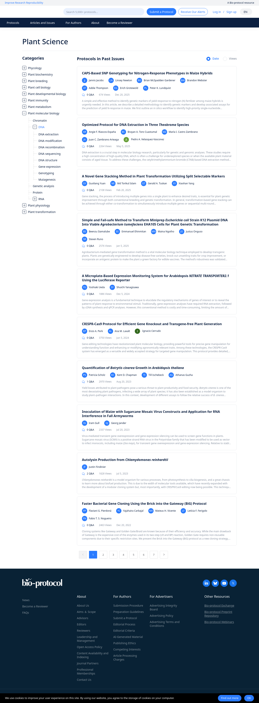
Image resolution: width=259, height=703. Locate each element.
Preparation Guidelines (128, 612)
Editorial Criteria (124, 630)
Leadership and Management (87, 639)
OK (249, 698)
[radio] (212, 59)
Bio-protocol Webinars (219, 622)
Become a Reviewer (120, 23)
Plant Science (45, 41)
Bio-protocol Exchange (219, 605)
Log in (217, 12)
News (26, 600)
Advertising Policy (161, 616)
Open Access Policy (89, 647)
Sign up (231, 12)
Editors (81, 624)
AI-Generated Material (128, 637)
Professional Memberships (86, 671)
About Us (83, 605)
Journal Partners (88, 663)
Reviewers (83, 630)
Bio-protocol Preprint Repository (218, 614)
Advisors (82, 618)
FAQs (25, 612)
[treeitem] (47, 68)
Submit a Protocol (125, 618)
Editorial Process (124, 624)
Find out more (229, 698)
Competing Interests (127, 649)
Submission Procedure (128, 605)
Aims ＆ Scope (86, 612)
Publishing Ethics (124, 643)
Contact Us (84, 680)
